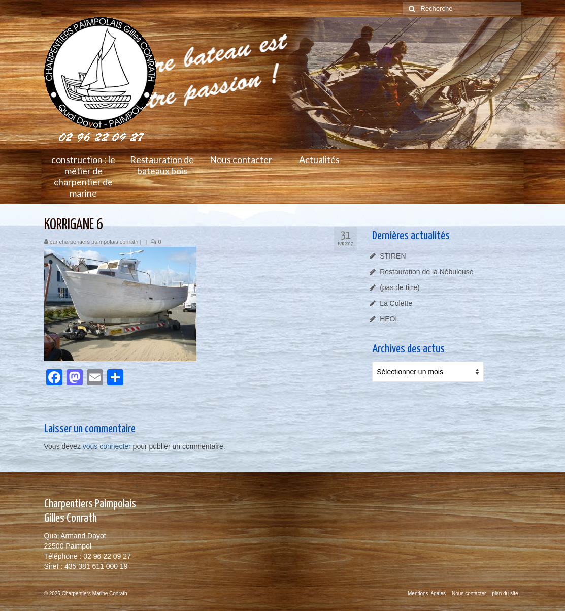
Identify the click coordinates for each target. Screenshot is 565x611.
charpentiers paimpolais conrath (99, 242)
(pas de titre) (400, 287)
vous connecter (107, 446)
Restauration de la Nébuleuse (426, 272)
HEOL (389, 319)
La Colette (396, 303)
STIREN (393, 256)
